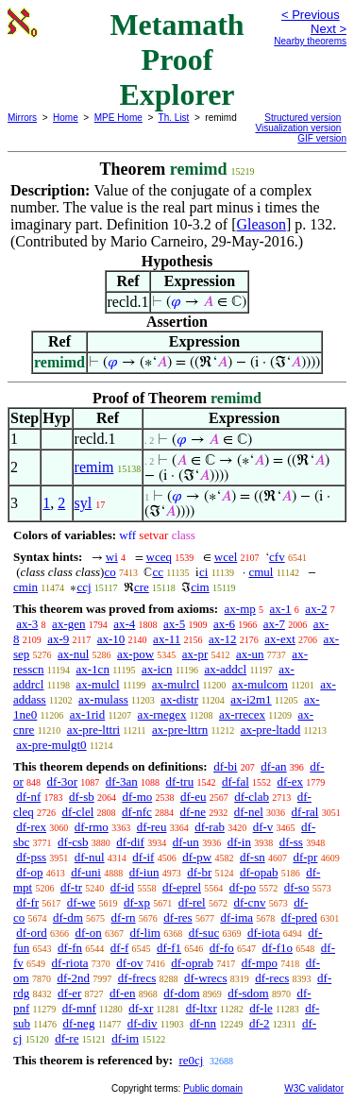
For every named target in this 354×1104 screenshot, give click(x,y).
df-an (273, 766)
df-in (239, 842)
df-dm (68, 917)
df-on (89, 933)
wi (112, 557)
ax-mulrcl (176, 684)
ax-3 (27, 624)
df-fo (222, 948)
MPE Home (118, 117)
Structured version (302, 117)
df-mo (137, 797)
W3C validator (314, 1088)
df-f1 (169, 948)
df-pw (196, 857)
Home (65, 117)
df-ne (193, 812)
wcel (226, 557)
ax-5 (174, 624)
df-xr (140, 1008)
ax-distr (179, 699)
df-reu (152, 827)
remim (94, 467)
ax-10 (111, 639)
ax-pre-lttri (93, 729)
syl (84, 503)
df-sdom (248, 993)
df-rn (123, 917)
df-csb (73, 842)
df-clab (251, 797)
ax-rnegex (162, 714)
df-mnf (79, 1008)
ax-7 (274, 624)
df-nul (90, 857)
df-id (122, 887)
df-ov (129, 963)
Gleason (261, 224)
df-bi (225, 766)
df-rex (31, 827)
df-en (122, 993)
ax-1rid (88, 714)
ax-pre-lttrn (180, 729)
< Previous (310, 15)
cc (157, 572)
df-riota (70, 963)
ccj (83, 587)
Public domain (213, 1088)
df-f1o (278, 948)
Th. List (174, 117)
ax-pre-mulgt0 (51, 745)
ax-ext (279, 639)
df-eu (193, 797)
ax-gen (68, 624)
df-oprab (192, 963)
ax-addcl (225, 669)
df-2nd (73, 978)
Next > (328, 29)
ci (203, 572)
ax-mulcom (260, 684)
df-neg (78, 1023)
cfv (277, 557)
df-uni (86, 872)
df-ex (290, 781)
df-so (297, 887)
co (109, 572)
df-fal (235, 781)
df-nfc (137, 812)
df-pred (299, 917)
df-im (125, 1038)
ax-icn (157, 669)
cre (141, 587)
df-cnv (249, 902)
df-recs (272, 978)
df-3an (122, 781)
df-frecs (137, 978)
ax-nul (73, 654)
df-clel (77, 812)
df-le (261, 1008)
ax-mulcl (98, 684)
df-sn (252, 857)
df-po (242, 887)
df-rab (209, 827)
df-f (119, 948)
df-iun (144, 872)
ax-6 (224, 624)
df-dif (130, 842)
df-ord (31, 933)
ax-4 (124, 624)
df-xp (137, 902)
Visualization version (298, 128)
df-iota (263, 933)
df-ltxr (201, 1008)
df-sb (81, 797)
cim (200, 587)
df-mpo (260, 963)
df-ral (305, 812)
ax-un (250, 654)
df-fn (70, 948)
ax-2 (316, 609)
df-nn (203, 1023)
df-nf (28, 797)
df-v (263, 827)
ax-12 (223, 639)
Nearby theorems (310, 41)
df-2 (259, 1023)
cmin (25, 587)
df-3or (62, 781)
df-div (142, 1023)
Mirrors (22, 117)
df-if (143, 857)
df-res (177, 917)
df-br (199, 872)
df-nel (248, 812)
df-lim (144, 933)
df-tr (71, 887)
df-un (186, 842)
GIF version (321, 138)
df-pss (31, 857)
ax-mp (240, 609)
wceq (159, 557)
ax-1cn (93, 669)
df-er (69, 993)
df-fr (27, 902)
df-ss (291, 842)
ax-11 (166, 639)
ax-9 (58, 639)
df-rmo (92, 827)
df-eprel (181, 887)
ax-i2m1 (250, 699)
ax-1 (281, 609)
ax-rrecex (242, 714)
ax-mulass (103, 699)
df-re (66, 1038)
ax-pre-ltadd (271, 729)
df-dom (181, 993)
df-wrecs (205, 978)
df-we (81, 902)
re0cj (190, 1060)
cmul (260, 572)
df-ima (236, 917)
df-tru (180, 781)
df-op (29, 872)
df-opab (259, 872)
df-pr (305, 857)
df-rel (192, 902)
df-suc (204, 933)
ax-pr (195, 654)
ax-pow (135, 654)
